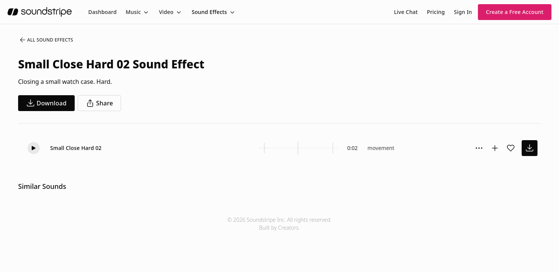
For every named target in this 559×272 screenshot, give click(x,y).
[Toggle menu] (145, 12)
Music (133, 11)
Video (166, 11)
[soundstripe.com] (40, 12)
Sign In (463, 11)
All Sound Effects (46, 40)
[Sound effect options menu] (479, 148)
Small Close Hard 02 (75, 147)
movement (380, 147)
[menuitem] (102, 12)
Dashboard (102, 11)
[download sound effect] (530, 148)
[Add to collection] (495, 148)
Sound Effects (209, 11)
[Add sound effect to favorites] (511, 148)
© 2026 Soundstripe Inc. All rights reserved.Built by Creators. (279, 223)
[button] (34, 148)
